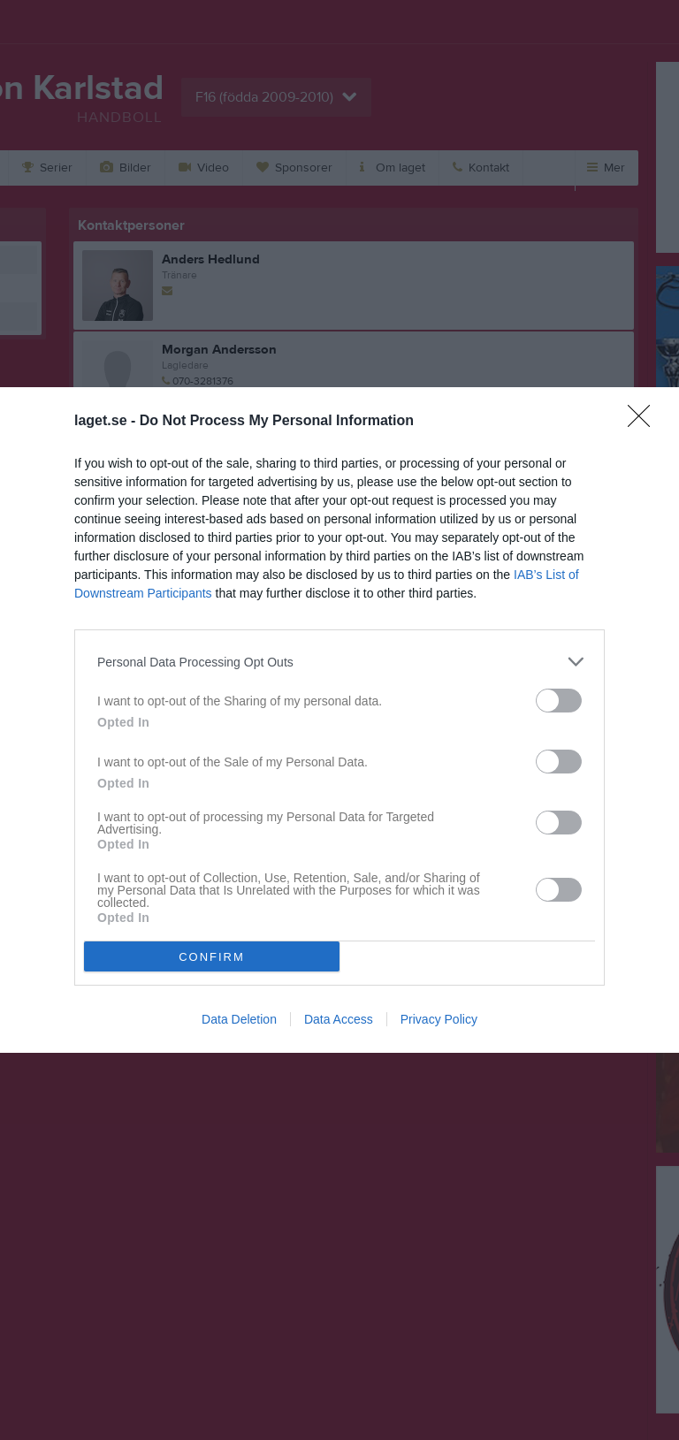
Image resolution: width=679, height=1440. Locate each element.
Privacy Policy (439, 1019)
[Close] (644, 421)
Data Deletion (239, 1019)
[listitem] (339, 661)
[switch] (559, 700)
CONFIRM (212, 957)
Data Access (338, 1019)
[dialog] (339, 720)
